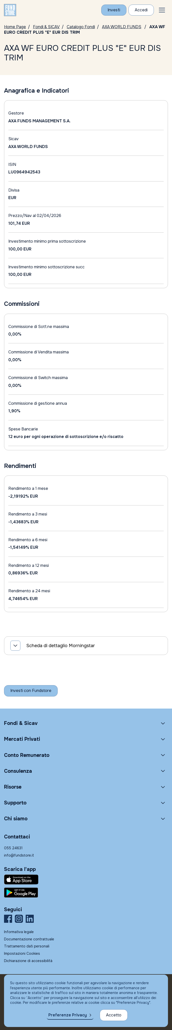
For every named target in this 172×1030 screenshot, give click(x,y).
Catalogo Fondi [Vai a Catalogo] (81, 26)
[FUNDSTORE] (10, 10)
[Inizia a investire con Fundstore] (31, 690)
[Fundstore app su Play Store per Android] (86, 893)
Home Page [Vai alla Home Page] (15, 26)
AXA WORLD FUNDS (121, 26)
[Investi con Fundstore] (113, 10)
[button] (162, 10)
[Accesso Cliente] (141, 10)
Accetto (113, 1015)
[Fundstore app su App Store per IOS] (86, 879)
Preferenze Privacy (67, 1015)
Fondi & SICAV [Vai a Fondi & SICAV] (46, 26)
